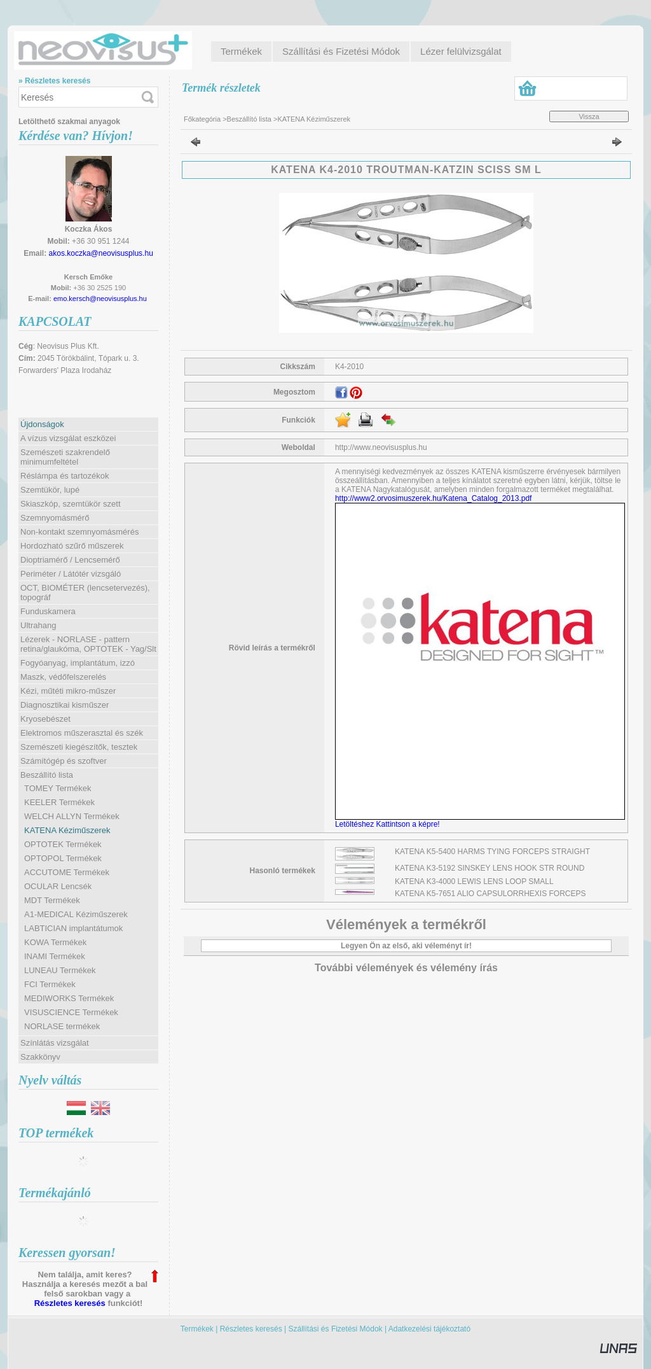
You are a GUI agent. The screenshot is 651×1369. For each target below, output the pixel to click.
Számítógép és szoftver (63, 761)
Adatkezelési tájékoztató (429, 1328)
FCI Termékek (50, 984)
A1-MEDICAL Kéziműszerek (76, 914)
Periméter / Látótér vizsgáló (70, 574)
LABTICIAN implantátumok (73, 928)
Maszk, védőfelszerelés (63, 677)
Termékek (197, 1328)
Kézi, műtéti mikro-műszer (68, 691)
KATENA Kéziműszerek (67, 830)
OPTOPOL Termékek (63, 858)
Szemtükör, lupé (49, 490)
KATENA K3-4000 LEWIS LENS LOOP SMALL (474, 881)
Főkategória (202, 119)
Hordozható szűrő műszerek (72, 546)
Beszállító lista (249, 119)
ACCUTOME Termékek (66, 872)
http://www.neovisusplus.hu (381, 447)
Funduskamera (48, 611)
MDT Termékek (52, 900)
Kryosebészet (45, 719)
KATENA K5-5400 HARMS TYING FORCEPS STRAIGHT (492, 851)
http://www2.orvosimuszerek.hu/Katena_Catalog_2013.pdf (433, 498)
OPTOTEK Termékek (63, 844)
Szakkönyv (40, 1057)
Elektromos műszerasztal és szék (81, 733)
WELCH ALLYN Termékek (72, 816)
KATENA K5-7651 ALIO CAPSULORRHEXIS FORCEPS (490, 893)
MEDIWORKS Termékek (69, 998)
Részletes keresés (70, 1303)
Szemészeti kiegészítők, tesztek (78, 747)
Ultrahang (38, 625)
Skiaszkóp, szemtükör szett (70, 504)
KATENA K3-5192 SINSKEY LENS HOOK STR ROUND (489, 868)
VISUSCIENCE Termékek (71, 1012)
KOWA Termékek (55, 942)
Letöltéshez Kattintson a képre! (389, 824)
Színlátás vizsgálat (54, 1043)
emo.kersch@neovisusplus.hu (100, 298)
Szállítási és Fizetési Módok (336, 1328)
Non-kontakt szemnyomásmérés (79, 532)
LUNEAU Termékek (59, 970)
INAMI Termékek (54, 956)
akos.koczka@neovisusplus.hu (101, 253)
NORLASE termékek (62, 1026)
